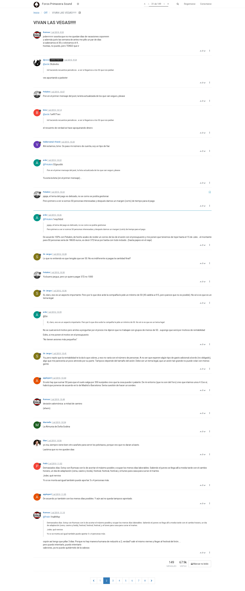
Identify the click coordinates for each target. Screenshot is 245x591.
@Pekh (46, 517)
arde (45, 160)
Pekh (45, 463)
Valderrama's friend (51, 142)
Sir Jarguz (47, 254)
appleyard (47, 378)
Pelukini (46, 92)
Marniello (47, 422)
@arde (46, 64)
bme (45, 110)
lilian (45, 441)
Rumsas (46, 32)
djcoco (46, 60)
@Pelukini (48, 164)
